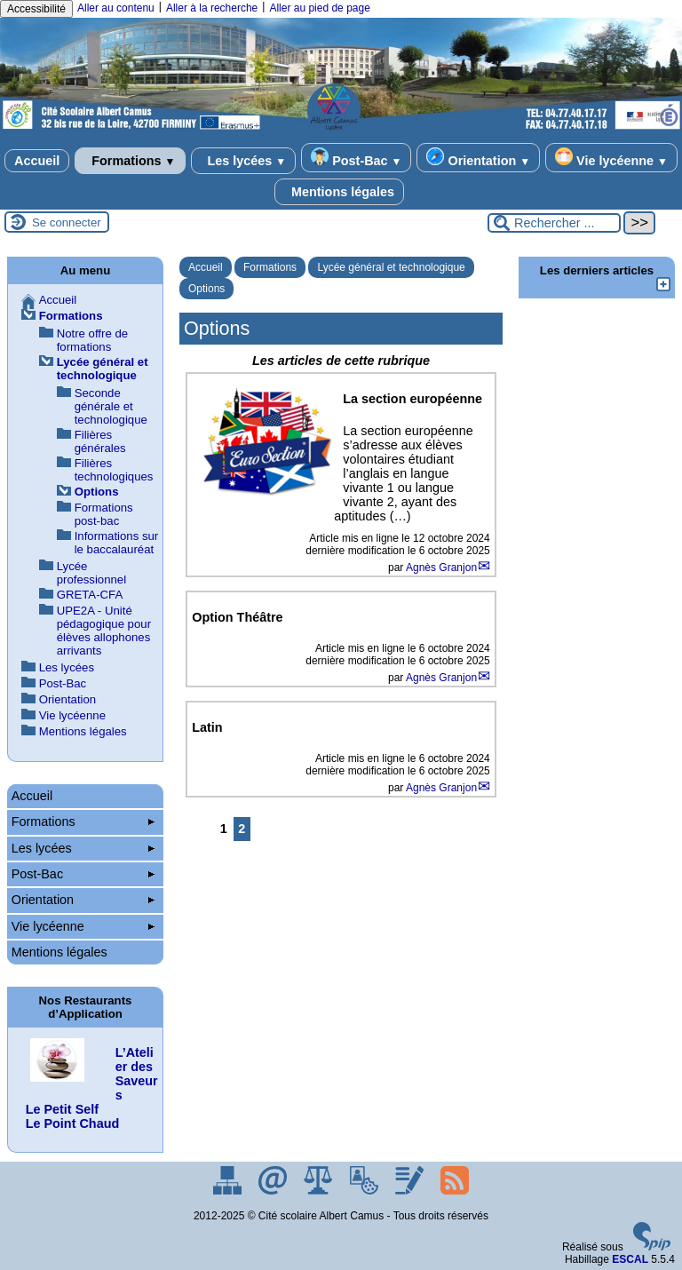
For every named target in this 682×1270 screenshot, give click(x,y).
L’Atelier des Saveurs (136, 1073)
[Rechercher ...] (554, 223)
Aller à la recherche (212, 8)
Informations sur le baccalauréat (117, 542)
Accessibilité (36, 9)
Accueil (36, 161)
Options (206, 288)
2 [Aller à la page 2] (241, 829)
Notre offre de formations (92, 340)
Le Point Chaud (73, 1123)
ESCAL (630, 1259)
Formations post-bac (104, 514)
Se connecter (66, 222)
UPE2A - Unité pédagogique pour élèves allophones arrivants (104, 630)
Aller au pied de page (319, 8)
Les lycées (244, 161)
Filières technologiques (114, 469)
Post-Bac (356, 157)
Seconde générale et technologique (111, 406)
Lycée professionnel (91, 573)
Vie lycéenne (611, 157)
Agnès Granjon (441, 567)
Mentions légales (339, 192)
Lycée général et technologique (390, 267)
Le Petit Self (62, 1109)
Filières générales (100, 441)
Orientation (478, 157)
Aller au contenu (116, 8)
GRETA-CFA (90, 594)
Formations (129, 161)
